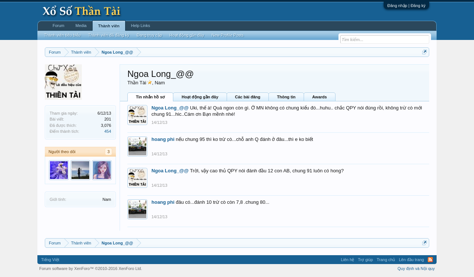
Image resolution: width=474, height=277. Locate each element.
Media (81, 25)
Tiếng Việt (50, 259)
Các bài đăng (247, 97)
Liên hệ (347, 259)
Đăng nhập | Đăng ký (406, 5)
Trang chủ (386, 259)
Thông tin (286, 97)
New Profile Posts (227, 35)
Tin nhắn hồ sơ (150, 97)
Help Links (140, 25)
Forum (58, 25)
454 (107, 131)
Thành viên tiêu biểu (62, 35)
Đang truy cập (149, 35)
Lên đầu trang (411, 259)
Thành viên (109, 26)
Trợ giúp (365, 259)
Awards (319, 97)
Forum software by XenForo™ (90, 268)
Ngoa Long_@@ (169, 108)
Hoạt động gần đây (199, 97)
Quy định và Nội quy (416, 268)
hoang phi (162, 139)
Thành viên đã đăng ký (108, 35)
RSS (430, 259)
